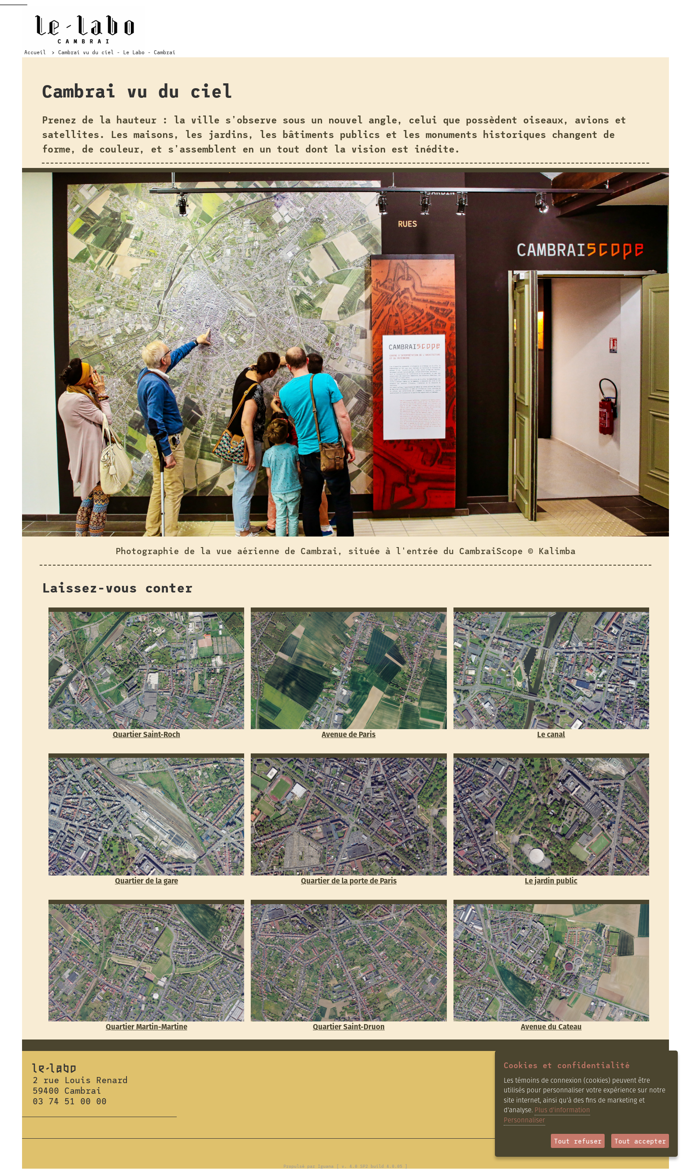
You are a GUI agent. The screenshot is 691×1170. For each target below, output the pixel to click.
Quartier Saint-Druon (349, 1026)
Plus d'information (562, 1110)
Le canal (551, 734)
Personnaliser (524, 1120)
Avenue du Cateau (551, 1026)
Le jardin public (551, 880)
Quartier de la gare (146, 880)
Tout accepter (640, 1141)
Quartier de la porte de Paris (349, 880)
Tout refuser (578, 1141)
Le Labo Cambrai (83, 28)
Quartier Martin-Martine (146, 1026)
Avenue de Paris (348, 734)
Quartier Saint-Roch (146, 734)
